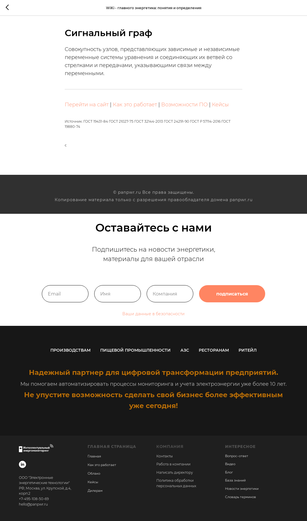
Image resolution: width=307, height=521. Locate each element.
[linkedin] (22, 464)
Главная (94, 456)
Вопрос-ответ (236, 456)
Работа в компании (173, 464)
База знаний (235, 480)
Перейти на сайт (87, 104)
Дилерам (95, 491)
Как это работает (135, 104)
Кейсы (220, 104)
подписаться (232, 293)
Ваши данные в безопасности (153, 313)
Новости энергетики (242, 489)
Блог (229, 472)
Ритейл (248, 350)
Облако (94, 473)
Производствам (70, 350)
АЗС (184, 350)
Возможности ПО (184, 104)
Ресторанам (214, 350)
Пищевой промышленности (135, 350)
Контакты (164, 456)
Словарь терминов (240, 497)
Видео (230, 464)
